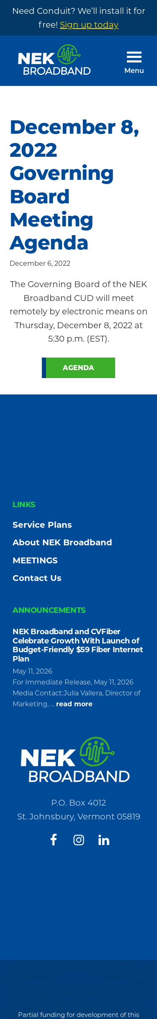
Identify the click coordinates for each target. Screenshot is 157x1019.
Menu (134, 71)
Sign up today (89, 25)
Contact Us (37, 578)
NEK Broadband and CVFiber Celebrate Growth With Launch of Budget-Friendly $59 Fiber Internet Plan (78, 645)
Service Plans (42, 525)
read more (74, 704)
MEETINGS (35, 560)
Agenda (78, 368)
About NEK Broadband (62, 542)
